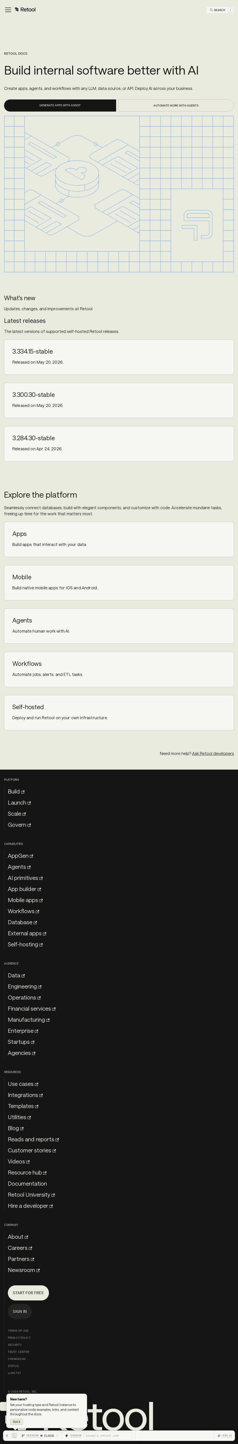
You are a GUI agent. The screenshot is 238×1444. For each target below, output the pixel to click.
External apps (27, 933)
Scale (17, 813)
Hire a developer (30, 1205)
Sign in (20, 1311)
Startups (21, 1041)
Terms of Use (18, 1330)
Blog (15, 1128)
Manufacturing (28, 1019)
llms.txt (14, 1372)
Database (22, 922)
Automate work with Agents (175, 105)
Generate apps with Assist (60, 105)
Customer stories (32, 1150)
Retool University (31, 1194)
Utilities (19, 1117)
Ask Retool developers (213, 753)
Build (16, 791)
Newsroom (24, 1269)
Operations (24, 997)
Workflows (23, 911)
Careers (20, 1247)
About (18, 1236)
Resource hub (27, 1172)
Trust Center (18, 1351)
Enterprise (23, 1030)
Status (13, 1365)
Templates (23, 1106)
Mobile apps (25, 900)
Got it (16, 1422)
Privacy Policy (19, 1337)
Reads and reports (33, 1139)
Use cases (23, 1083)
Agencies (21, 1052)
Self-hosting (25, 944)
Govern (19, 824)
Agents (19, 866)
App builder (24, 888)
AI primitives (25, 877)
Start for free (28, 1292)
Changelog (16, 1358)
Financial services (32, 1008)
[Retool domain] (108, 1435)
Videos (19, 1161)
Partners (21, 1258)
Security (15, 1344)
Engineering (24, 986)
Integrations (25, 1094)
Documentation (27, 1183)
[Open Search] (221, 10)
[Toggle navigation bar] (20, 10)
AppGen (20, 855)
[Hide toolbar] (11, 1436)
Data (16, 975)
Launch (19, 802)
